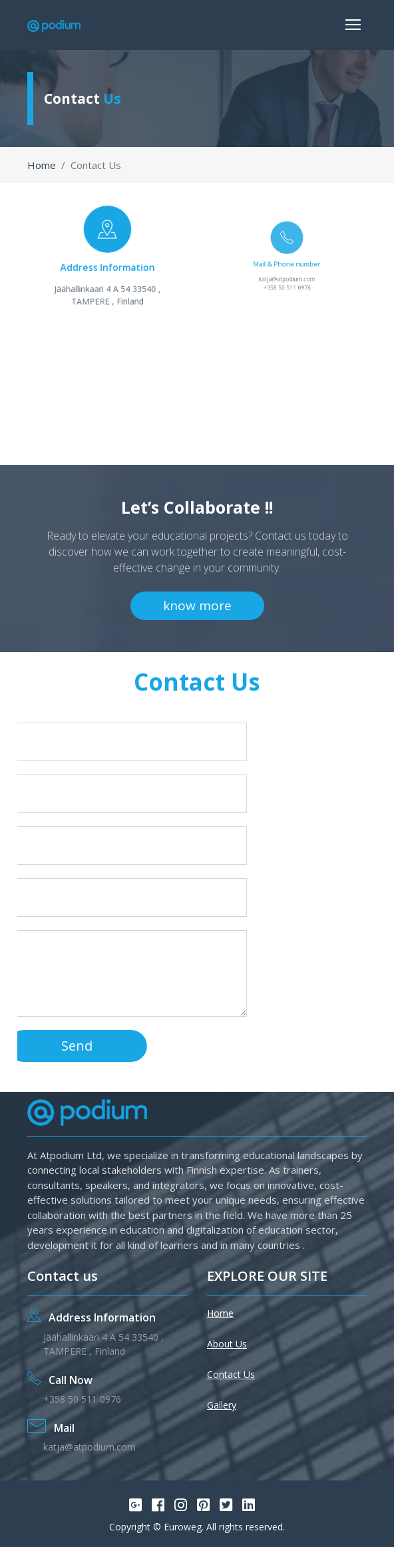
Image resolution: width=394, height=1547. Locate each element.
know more (197, 605)
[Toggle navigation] (353, 24)
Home (41, 165)
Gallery (221, 1405)
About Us (227, 1343)
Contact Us (231, 1374)
